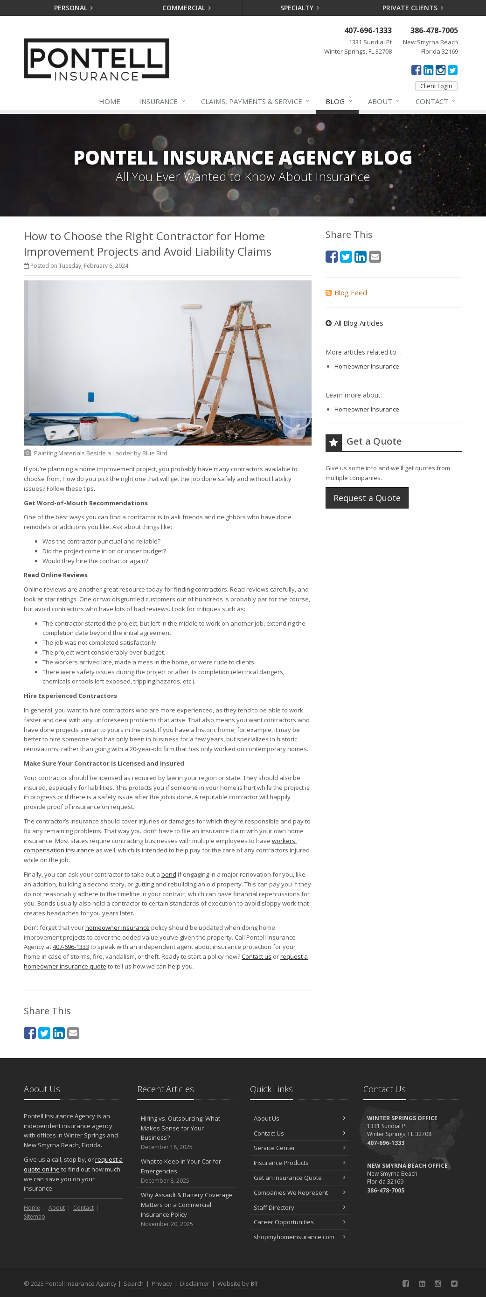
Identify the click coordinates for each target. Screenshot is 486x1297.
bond (168, 874)
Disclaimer (194, 1283)
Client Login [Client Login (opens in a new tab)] (436, 86)
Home (109, 101)
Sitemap (34, 1216)
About (384, 101)
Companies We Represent (300, 1192)
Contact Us (300, 1133)
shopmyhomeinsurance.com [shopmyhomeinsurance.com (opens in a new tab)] (300, 1237)
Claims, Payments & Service (256, 101)
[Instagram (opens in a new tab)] (440, 69)
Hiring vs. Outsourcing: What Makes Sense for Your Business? (187, 1133)
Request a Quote (367, 497)
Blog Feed (346, 292)
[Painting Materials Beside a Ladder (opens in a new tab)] (83, 453)
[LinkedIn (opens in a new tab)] (428, 69)
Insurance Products (300, 1162)
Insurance (162, 101)
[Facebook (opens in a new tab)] (416, 69)
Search (134, 1283)
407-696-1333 (71, 946)
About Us (300, 1118)
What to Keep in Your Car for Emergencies (187, 1171)
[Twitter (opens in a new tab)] (453, 69)
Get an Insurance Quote (300, 1177)
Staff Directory (300, 1207)
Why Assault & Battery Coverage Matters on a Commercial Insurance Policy (187, 1209)
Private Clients (413, 7)
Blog (339, 101)
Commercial (186, 7)
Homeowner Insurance (366, 366)
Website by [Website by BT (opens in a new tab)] (237, 1283)
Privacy (162, 1283)
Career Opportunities (300, 1222)
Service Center (300, 1148)
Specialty (299, 7)
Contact (436, 101)
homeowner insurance (117, 927)
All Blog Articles (354, 323)
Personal (73, 7)
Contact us (256, 956)
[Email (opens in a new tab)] (73, 1032)
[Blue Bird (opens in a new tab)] (154, 453)
